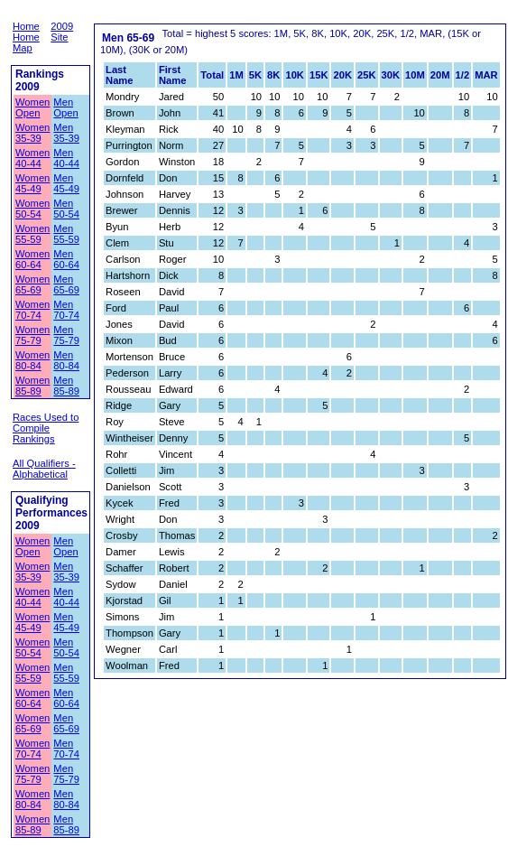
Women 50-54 (32, 208)
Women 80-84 (32, 360)
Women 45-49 (32, 183)
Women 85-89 (32, 385)
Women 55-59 (32, 234)
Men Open (65, 107)
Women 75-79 (32, 335)
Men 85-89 (66, 385)
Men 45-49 (66, 183)
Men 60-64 (66, 259)
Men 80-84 (66, 360)
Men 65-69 (66, 284)
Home (26, 26)
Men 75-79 (66, 335)
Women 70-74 (32, 310)
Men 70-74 (66, 310)
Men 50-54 (66, 208)
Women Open (32, 107)
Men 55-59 (66, 234)
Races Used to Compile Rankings (46, 428)
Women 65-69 (32, 284)
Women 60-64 (32, 259)
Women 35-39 (32, 133)
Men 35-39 (66, 133)
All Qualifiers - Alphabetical (44, 468)
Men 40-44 (66, 158)
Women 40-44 (32, 158)
